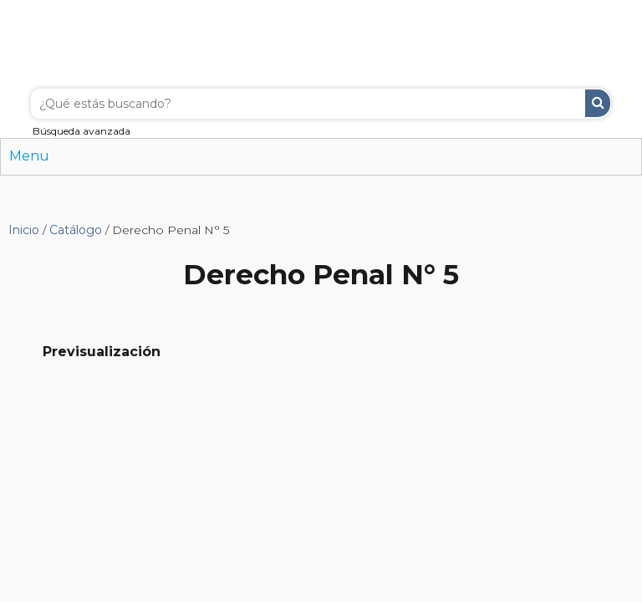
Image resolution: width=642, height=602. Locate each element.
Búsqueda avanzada (81, 131)
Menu (29, 156)
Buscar (597, 103)
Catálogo (75, 229)
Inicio (23, 229)
